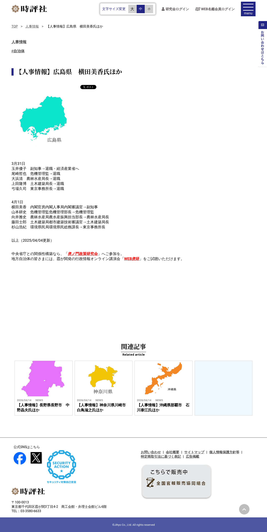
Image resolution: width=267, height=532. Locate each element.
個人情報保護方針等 (224, 452)
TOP (14, 26)
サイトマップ (194, 452)
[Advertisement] (133, 299)
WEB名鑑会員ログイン (215, 9)
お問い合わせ (151, 452)
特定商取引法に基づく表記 (161, 457)
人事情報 (32, 26)
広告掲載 (192, 457)
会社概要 (172, 452)
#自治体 (18, 51)
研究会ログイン (175, 9)
